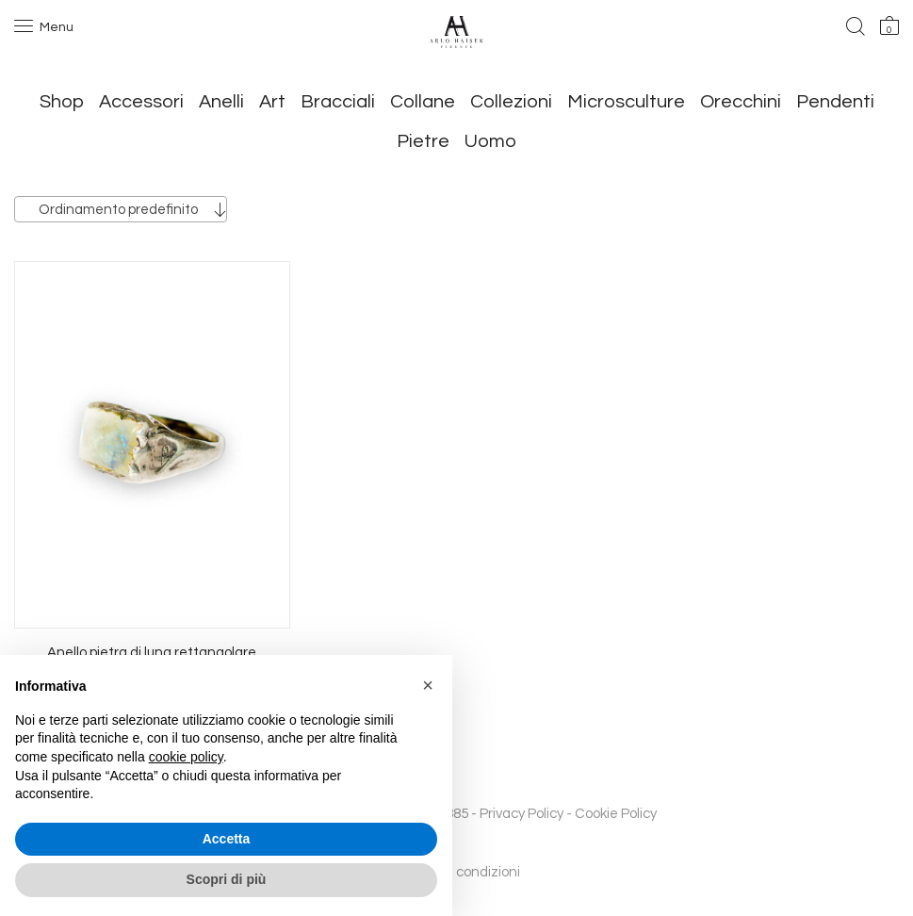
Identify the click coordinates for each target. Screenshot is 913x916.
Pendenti (835, 101)
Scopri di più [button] (227, 879)
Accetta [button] (227, 838)
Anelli (221, 101)
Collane (422, 101)
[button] (428, 685)
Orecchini (740, 101)
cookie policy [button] (186, 756)
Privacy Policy (521, 814)
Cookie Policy (616, 814)
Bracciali (338, 101)
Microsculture (626, 101)
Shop (62, 101)
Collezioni (511, 101)
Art (272, 101)
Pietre (423, 141)
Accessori (141, 101)
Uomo (490, 141)
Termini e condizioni (457, 872)
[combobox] (120, 209)
